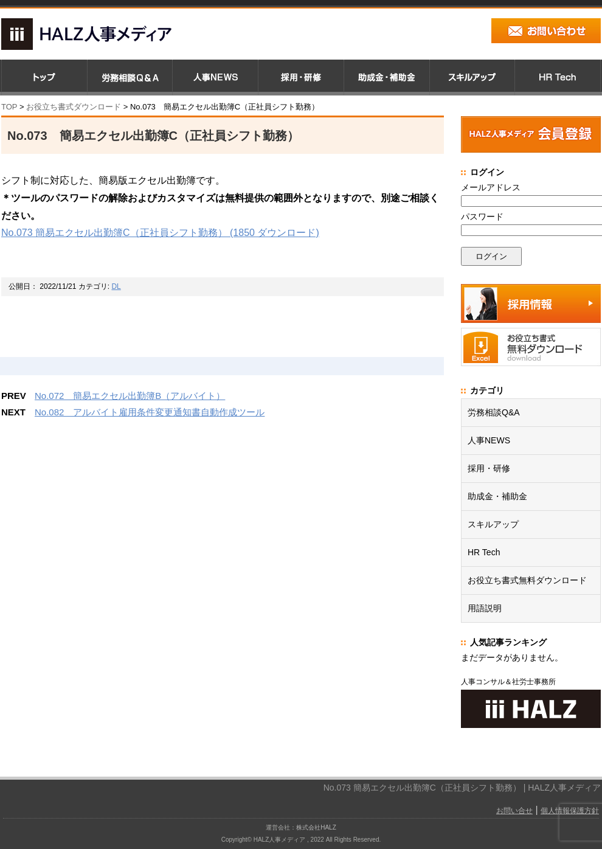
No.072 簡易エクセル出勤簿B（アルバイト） (130, 395)
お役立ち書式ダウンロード (72, 106)
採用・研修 (489, 468)
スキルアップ (493, 524)
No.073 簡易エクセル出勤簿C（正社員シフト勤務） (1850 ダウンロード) (160, 232)
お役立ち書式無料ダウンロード (527, 580)
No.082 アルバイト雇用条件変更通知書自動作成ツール (150, 412)
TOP (9, 106)
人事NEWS (489, 440)
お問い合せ (514, 810)
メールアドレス (491, 187)
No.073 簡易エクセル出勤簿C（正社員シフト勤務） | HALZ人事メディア (462, 787)
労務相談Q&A (494, 412)
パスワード (482, 216)
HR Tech (484, 552)
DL (115, 286)
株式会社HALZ (316, 827)
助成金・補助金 (497, 496)
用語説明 (485, 608)
